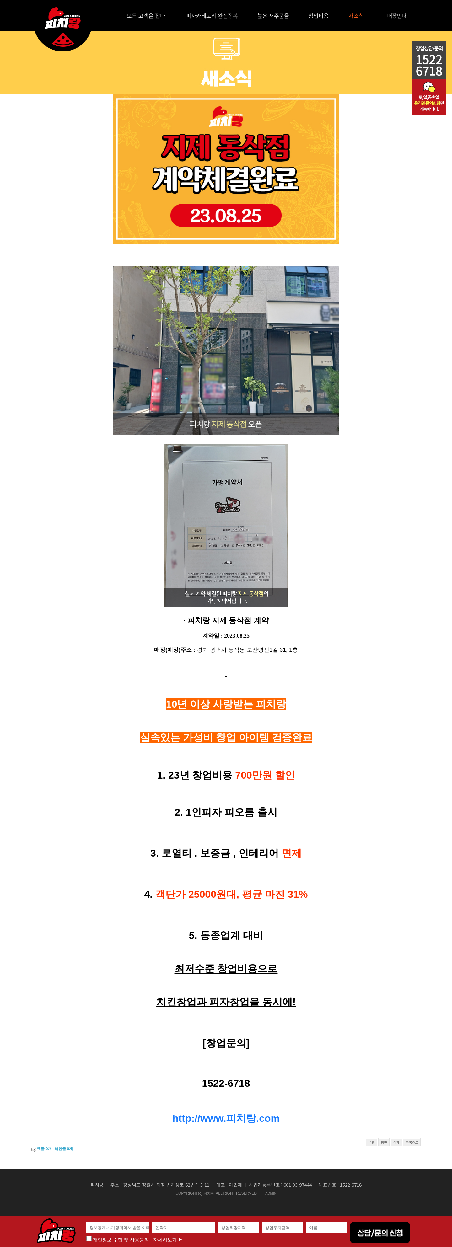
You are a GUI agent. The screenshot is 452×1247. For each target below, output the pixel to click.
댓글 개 (44, 1149)
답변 (384, 1142)
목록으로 (412, 1142)
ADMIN (270, 1193)
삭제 (396, 1142)
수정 (372, 1142)
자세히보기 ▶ (168, 1239)
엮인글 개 (64, 1149)
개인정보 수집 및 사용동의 (117, 1239)
